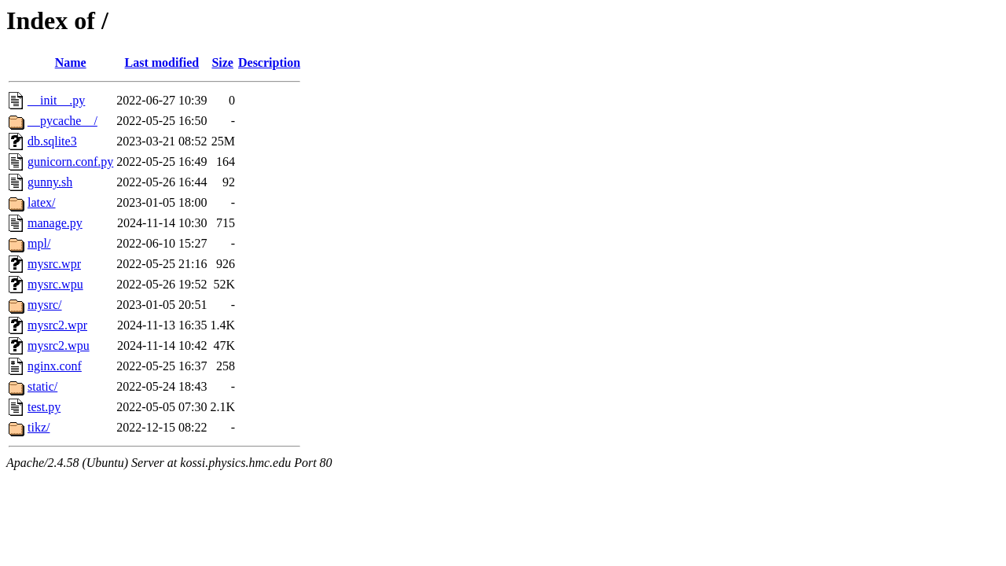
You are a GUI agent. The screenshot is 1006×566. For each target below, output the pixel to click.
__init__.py (56, 100)
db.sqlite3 (52, 141)
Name (70, 62)
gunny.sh (50, 182)
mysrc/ (45, 304)
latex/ (42, 202)
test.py (44, 406)
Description (269, 62)
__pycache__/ (62, 120)
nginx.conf (55, 366)
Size (222, 62)
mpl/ (39, 243)
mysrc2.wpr (57, 325)
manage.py (55, 223)
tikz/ (39, 427)
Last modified (162, 62)
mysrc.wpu (55, 284)
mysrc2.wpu (59, 345)
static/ (42, 386)
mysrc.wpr (54, 263)
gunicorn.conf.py (70, 161)
